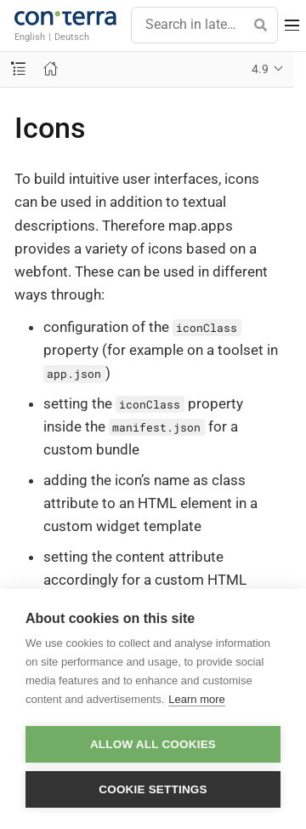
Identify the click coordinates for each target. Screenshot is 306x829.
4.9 (260, 69)
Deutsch (71, 37)
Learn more (196, 699)
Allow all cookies (153, 744)
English (29, 37)
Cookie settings (153, 789)
